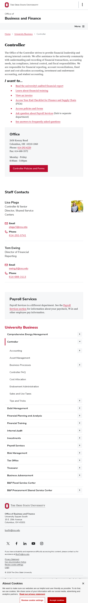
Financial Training (17, 423)
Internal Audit (14, 430)
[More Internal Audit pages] (79, 430)
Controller (12, 341)
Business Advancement (20, 475)
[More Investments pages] (79, 438)
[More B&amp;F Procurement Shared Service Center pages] (79, 490)
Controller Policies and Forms (29, 168)
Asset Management (20, 358)
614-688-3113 (17, 277)
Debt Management (17, 408)
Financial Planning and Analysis (24, 415)
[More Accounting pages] (79, 350)
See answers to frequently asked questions (38, 122)
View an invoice (24, 95)
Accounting (16, 351)
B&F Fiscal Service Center (21, 483)
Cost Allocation (18, 379)
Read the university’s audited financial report (39, 86)
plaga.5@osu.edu (18, 227)
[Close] (83, 585)
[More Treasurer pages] (79, 467)
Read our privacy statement (32, 596)
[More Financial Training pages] (79, 423)
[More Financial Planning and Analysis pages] (79, 415)
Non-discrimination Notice (15, 562)
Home (7, 34)
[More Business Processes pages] (79, 365)
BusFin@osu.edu (22, 554)
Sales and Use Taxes (20, 394)
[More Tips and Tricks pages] (79, 400)
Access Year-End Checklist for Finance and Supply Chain (46, 100)
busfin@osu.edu (12, 530)
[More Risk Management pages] (79, 453)
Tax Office (13, 460)
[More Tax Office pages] (79, 460)
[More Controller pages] (79, 341)
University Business (23, 34)
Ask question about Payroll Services (34, 113)
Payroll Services (16, 445)
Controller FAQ (18, 372)
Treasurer (12, 468)
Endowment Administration (24, 386)
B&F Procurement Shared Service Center (29, 490)
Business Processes (20, 365)
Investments (14, 438)
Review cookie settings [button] (14, 565)
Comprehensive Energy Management (27, 334)
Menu (78, 26)
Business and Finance (23, 18)
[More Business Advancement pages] (79, 475)
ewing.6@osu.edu (18, 268)
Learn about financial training (32, 91)
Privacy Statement (12, 559)
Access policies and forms (29, 109)
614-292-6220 (24, 148)
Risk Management (17, 453)
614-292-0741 (17, 235)
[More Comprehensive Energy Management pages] (79, 334)
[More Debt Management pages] (79, 408)
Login (7, 567)
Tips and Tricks (18, 401)
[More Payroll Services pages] (79, 445)
